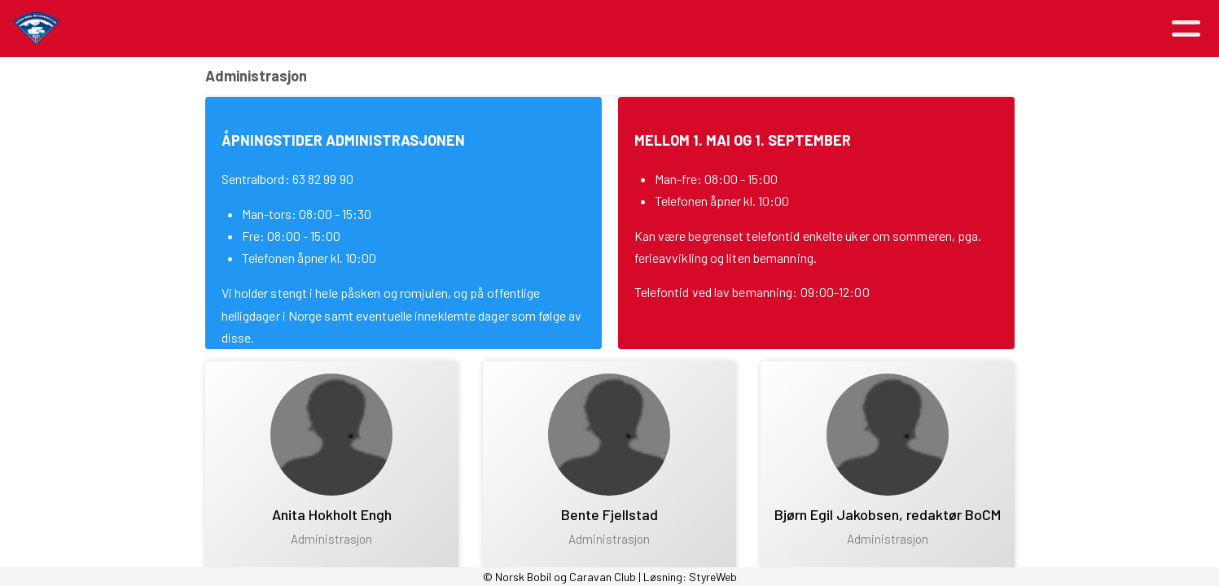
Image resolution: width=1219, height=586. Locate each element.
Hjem (270, 29)
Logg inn (977, 29)
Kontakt (879, 29)
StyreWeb (713, 577)
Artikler (338, 29)
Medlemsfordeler (663, 29)
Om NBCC (545, 29)
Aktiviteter (438, 29)
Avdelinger (782, 29)
